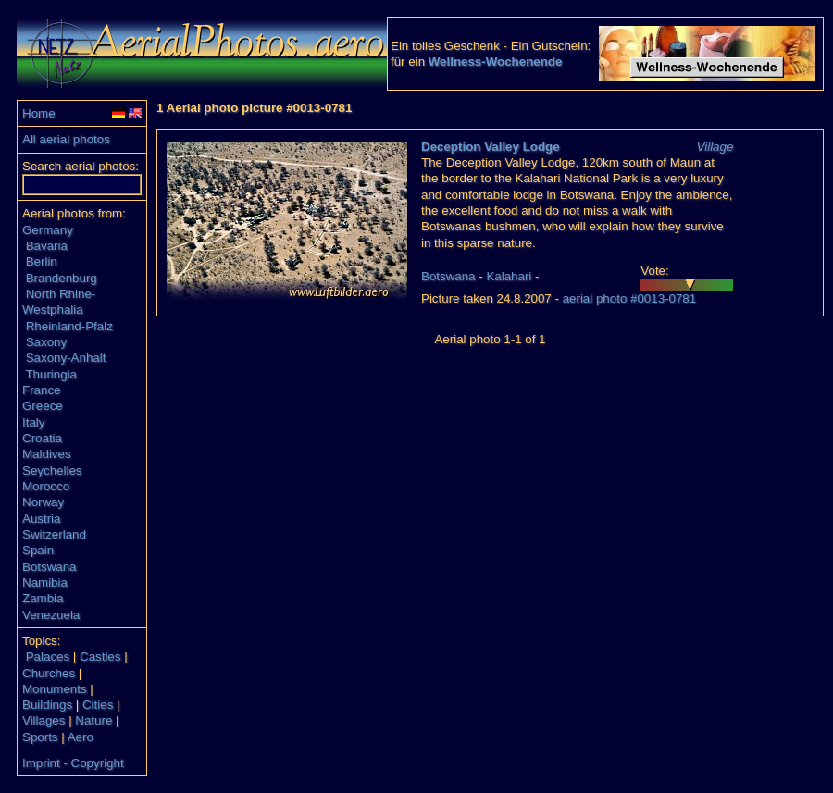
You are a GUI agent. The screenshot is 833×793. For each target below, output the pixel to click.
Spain (38, 550)
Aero (80, 737)
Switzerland (54, 534)
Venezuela (51, 615)
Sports (40, 737)
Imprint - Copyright (73, 763)
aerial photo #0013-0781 (630, 298)
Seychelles (51, 470)
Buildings (47, 705)
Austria (41, 519)
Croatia (42, 438)
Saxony (46, 342)
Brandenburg (61, 278)
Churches (48, 673)
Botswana (49, 567)
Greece (42, 406)
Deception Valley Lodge (490, 147)
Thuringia (51, 374)
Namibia (45, 582)
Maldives (46, 454)
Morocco (45, 486)
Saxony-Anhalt (66, 358)
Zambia (42, 598)
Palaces (47, 656)
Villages (43, 720)
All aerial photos (66, 139)
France (41, 390)
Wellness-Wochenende (496, 61)
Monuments (54, 689)
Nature (93, 720)
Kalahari (508, 276)
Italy (33, 422)
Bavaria (47, 246)
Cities (97, 705)
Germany (47, 230)
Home (39, 113)
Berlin (41, 261)
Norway (43, 502)
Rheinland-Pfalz (69, 326)
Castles (100, 656)
